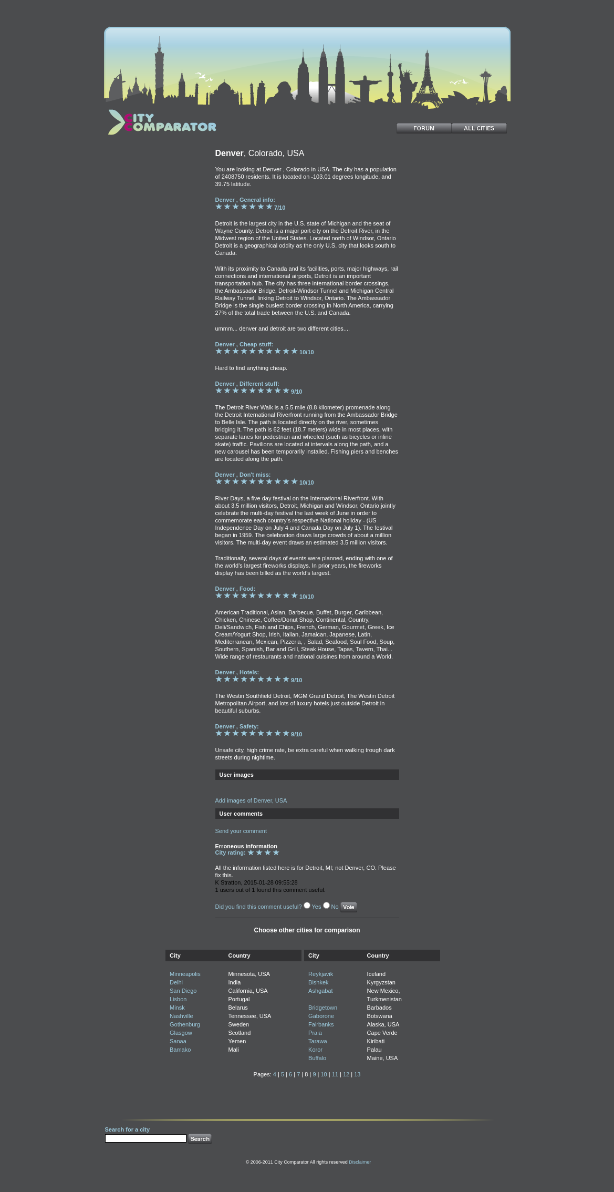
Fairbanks (321, 1024)
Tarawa (317, 1041)
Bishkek (318, 982)
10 (323, 1074)
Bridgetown (322, 1007)
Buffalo (317, 1058)
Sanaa (178, 1041)
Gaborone (321, 1016)
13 (357, 1074)
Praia (315, 1033)
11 (335, 1074)
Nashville (181, 1016)
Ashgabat (320, 991)
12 (346, 1074)
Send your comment (241, 831)
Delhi (176, 982)
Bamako (180, 1049)
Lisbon (178, 999)
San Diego (183, 991)
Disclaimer (360, 1162)
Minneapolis (185, 974)
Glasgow (181, 1033)
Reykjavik (320, 974)
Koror (315, 1049)
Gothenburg (185, 1024)
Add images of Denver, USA (251, 800)
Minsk (177, 1007)
